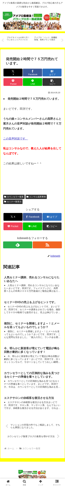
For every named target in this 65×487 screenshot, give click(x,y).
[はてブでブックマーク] (52, 72)
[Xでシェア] (13, 72)
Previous (2, 40)
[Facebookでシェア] (32, 72)
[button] (52, 82)
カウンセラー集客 (14, 197)
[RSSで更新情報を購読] (47, 244)
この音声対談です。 (15, 138)
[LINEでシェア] (32, 82)
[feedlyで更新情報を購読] (17, 244)
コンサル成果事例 (36, 197)
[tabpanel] (18, 39)
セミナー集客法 (12, 201)
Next (62, 40)
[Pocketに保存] (13, 82)
